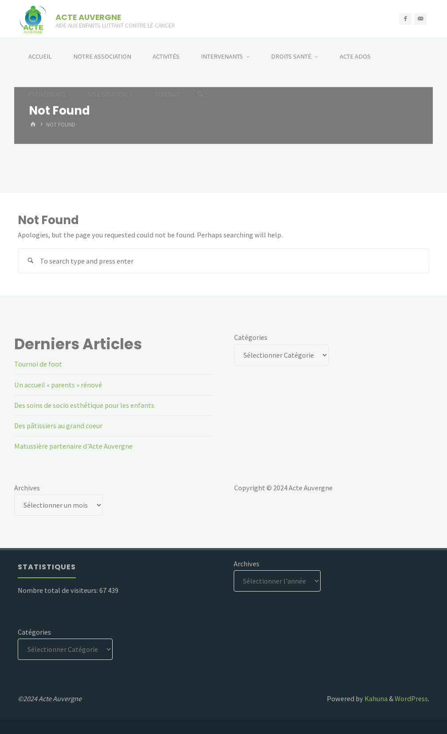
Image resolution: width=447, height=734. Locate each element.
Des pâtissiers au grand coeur (58, 425)
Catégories (250, 337)
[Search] (200, 94)
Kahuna (375, 698)
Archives (27, 487)
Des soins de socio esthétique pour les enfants (84, 405)
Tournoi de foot (38, 363)
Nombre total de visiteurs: (58, 590)
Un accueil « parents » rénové (58, 384)
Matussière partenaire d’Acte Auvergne (73, 446)
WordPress (411, 698)
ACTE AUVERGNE (88, 16)
